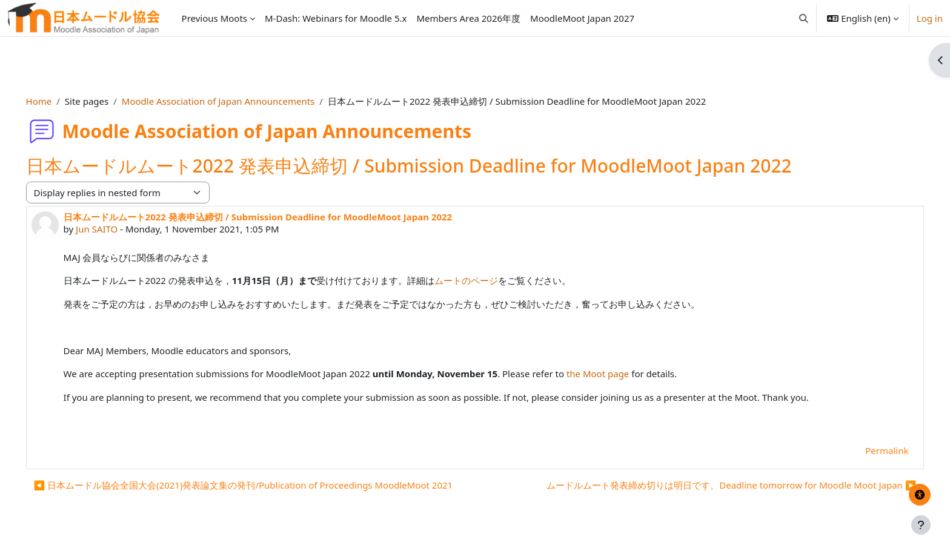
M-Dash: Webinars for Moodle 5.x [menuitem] (336, 18)
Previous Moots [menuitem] (214, 18)
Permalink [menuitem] (869, 450)
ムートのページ (484, 280)
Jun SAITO (114, 229)
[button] (803, 18)
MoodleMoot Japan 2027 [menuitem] (582, 18)
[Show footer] (921, 525)
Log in (930, 18)
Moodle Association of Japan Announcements (235, 101)
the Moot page (614, 374)
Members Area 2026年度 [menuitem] (468, 18)
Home (56, 101)
